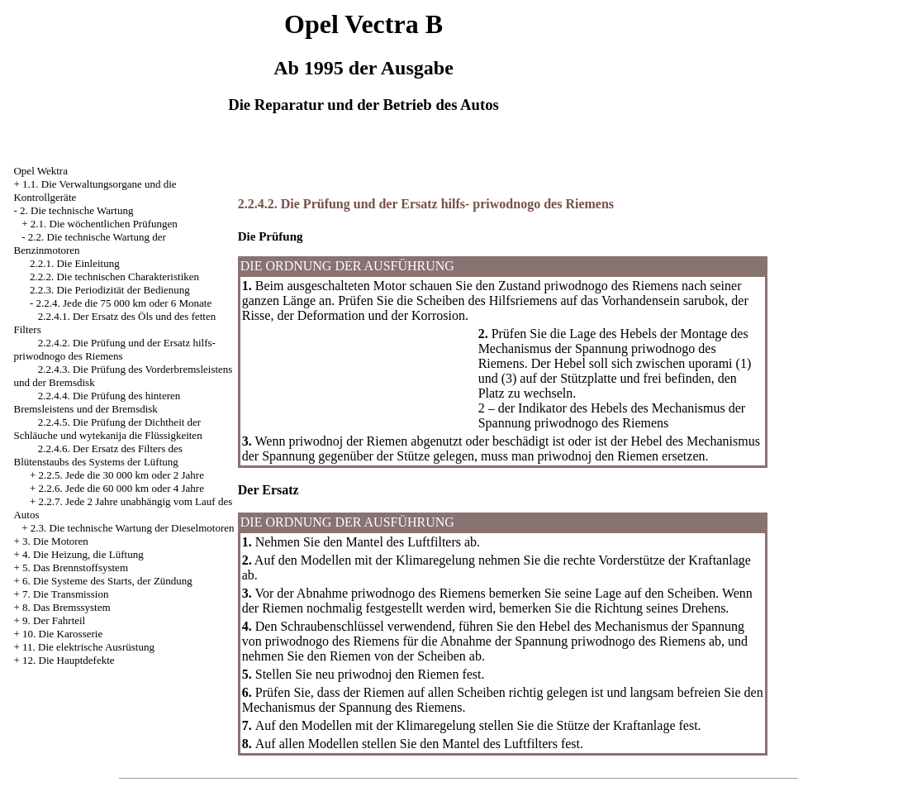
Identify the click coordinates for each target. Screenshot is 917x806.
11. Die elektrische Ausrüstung (88, 647)
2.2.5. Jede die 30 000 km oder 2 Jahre (121, 475)
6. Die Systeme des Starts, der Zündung (107, 581)
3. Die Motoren (55, 541)
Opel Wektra (40, 171)
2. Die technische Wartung (76, 210)
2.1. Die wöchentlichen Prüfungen (104, 223)
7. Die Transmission (65, 594)
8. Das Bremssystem (66, 607)
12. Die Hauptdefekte (68, 660)
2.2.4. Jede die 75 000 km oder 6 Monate (124, 303)
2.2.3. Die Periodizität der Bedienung (110, 290)
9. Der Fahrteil (53, 620)
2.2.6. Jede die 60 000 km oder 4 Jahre (121, 488)
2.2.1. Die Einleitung (75, 263)
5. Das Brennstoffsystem (75, 567)
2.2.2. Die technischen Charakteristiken (114, 276)
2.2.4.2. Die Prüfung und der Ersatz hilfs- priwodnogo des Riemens (114, 349)
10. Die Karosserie (62, 633)
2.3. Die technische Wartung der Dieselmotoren (133, 528)
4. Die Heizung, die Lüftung (83, 554)
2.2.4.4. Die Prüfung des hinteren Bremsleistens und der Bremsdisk (96, 402)
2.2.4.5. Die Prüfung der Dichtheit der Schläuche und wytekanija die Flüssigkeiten (107, 428)
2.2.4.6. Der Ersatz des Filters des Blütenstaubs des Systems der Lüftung (97, 455)
